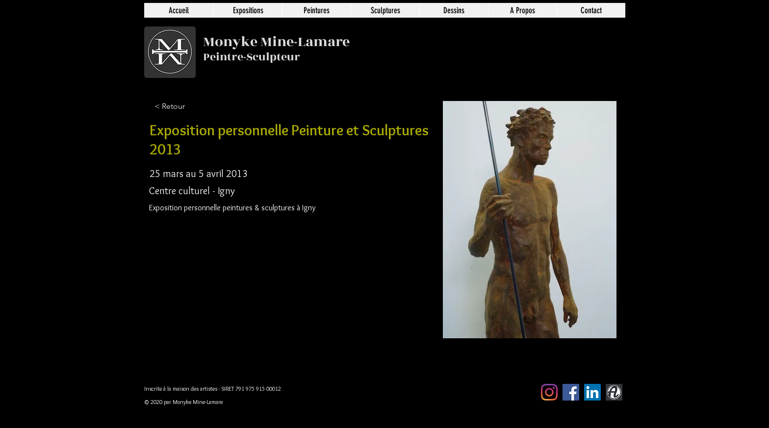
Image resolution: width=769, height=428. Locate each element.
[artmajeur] (614, 392)
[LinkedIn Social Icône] (592, 392)
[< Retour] (186, 107)
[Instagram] (549, 392)
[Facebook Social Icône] (571, 392)
